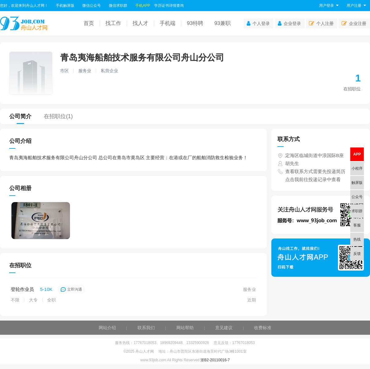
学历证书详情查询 (169, 5)
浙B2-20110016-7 (215, 360)
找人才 (140, 23)
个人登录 (258, 23)
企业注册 (354, 23)
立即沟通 (71, 289)
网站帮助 (185, 327)
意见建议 (223, 327)
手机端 (167, 23)
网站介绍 (107, 327)
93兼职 (222, 23)
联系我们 (146, 327)
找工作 (113, 23)
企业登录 (289, 23)
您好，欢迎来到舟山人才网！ (24, 5)
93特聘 (195, 23)
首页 (89, 23)
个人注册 (321, 23)
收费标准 (262, 327)
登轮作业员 (22, 289)
